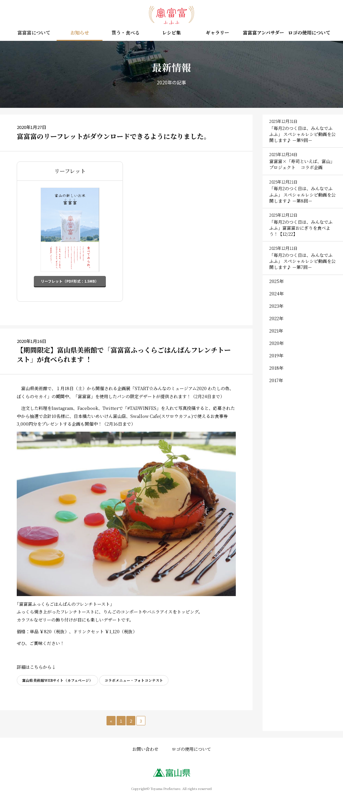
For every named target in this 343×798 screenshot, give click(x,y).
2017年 (276, 380)
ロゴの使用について (309, 33)
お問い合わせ (145, 748)
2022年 (276, 318)
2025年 (276, 281)
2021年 (276, 331)
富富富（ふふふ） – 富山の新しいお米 (171, 15)
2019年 (276, 355)
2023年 (276, 306)
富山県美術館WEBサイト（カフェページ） (57, 679)
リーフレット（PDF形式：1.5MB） (70, 281)
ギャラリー (217, 33)
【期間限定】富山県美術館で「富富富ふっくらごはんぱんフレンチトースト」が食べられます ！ (124, 354)
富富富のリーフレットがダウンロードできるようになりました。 (113, 136)
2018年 (276, 368)
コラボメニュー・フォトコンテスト (134, 679)
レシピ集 (171, 33)
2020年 (276, 343)
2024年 (276, 293)
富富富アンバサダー (263, 33)
